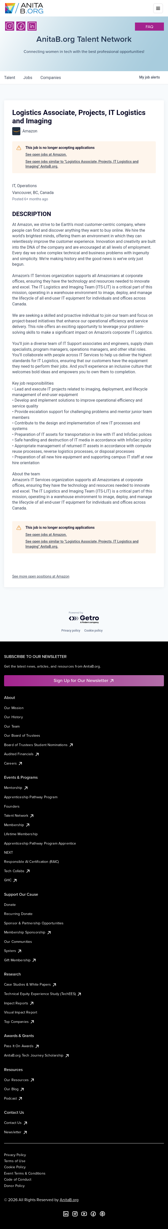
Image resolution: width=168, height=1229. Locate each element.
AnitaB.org (69, 1199)
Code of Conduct (17, 1179)
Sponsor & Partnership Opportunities (34, 923)
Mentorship (16, 787)
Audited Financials (22, 753)
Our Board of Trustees (22, 735)
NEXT (8, 852)
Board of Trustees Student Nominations (39, 744)
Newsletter (16, 1132)
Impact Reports (19, 1003)
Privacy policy (70, 630)
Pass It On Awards (22, 1045)
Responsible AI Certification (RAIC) (31, 861)
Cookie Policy (15, 1166)
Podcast (13, 1098)
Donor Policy (14, 1185)
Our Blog (14, 1088)
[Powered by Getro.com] (84, 618)
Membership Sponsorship (28, 932)
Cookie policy (93, 630)
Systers (13, 950)
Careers (13, 763)
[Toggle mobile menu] (158, 8)
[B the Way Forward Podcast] (102, 1214)
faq (149, 26)
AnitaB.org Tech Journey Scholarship (37, 1055)
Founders (12, 806)
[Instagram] (9, 26)
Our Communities (18, 941)
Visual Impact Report (20, 1012)
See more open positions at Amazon (40, 576)
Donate (10, 904)
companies (50, 77)
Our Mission (14, 707)
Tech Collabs (17, 870)
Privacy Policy (15, 1154)
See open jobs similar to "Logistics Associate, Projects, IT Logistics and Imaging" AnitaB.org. (82, 164)
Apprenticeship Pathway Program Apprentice (40, 843)
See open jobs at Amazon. (46, 154)
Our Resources (19, 1079)
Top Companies (19, 1021)
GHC (11, 880)
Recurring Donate (18, 913)
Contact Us (16, 1122)
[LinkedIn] (32, 26)
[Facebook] (20, 26)
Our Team (12, 726)
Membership (17, 824)
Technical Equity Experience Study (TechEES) (43, 993)
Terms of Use (14, 1160)
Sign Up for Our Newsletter (84, 680)
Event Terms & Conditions (24, 1173)
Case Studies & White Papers (30, 984)
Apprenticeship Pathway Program (30, 796)
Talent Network (19, 815)
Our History (13, 716)
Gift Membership (20, 960)
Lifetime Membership (21, 833)
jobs (27, 77)
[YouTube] (84, 1214)
